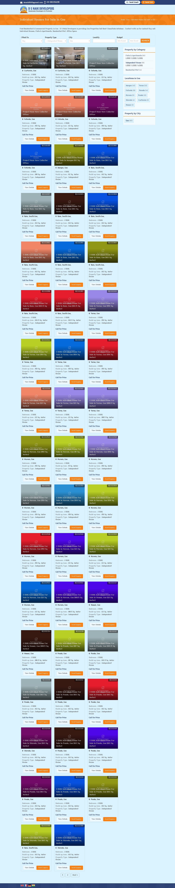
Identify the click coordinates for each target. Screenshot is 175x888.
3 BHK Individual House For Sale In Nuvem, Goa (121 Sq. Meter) (68, 549)
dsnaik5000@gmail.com (33, 2)
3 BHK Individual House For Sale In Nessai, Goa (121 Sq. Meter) (101, 597)
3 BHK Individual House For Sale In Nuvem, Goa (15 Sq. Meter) (68, 452)
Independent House (133, 63)
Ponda (140, 95)
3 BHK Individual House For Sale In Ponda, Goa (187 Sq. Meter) (68, 646)
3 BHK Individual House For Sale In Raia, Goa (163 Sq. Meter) (101, 160)
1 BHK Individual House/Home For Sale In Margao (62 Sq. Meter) (69, 160)
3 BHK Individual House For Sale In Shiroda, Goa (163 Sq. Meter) (35, 743)
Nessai (128, 105)
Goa (128, 20)
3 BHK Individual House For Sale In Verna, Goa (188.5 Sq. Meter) (102, 403)
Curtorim (142, 100)
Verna (141, 85)
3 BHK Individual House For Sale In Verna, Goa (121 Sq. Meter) (35, 403)
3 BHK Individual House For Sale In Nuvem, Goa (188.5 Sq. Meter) (69, 597)
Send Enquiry (43, 90)
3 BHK (140, 58)
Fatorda (129, 90)
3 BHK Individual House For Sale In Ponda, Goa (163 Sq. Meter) (35, 694)
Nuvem (129, 95)
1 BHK (128, 58)
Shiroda (129, 100)
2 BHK (134, 58)
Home (123, 20)
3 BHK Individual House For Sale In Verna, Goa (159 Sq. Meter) (101, 306)
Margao (129, 85)
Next (75, 875)
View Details (29, 90)
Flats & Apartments (134, 55)
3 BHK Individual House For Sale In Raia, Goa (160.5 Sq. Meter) (35, 306)
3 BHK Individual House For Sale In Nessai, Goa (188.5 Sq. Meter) (36, 646)
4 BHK (140, 65)
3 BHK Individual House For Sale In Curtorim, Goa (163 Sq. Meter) (35, 63)
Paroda (142, 90)
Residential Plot (132, 70)
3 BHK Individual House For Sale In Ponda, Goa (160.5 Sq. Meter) (102, 646)
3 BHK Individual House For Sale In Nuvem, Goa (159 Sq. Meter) (35, 452)
